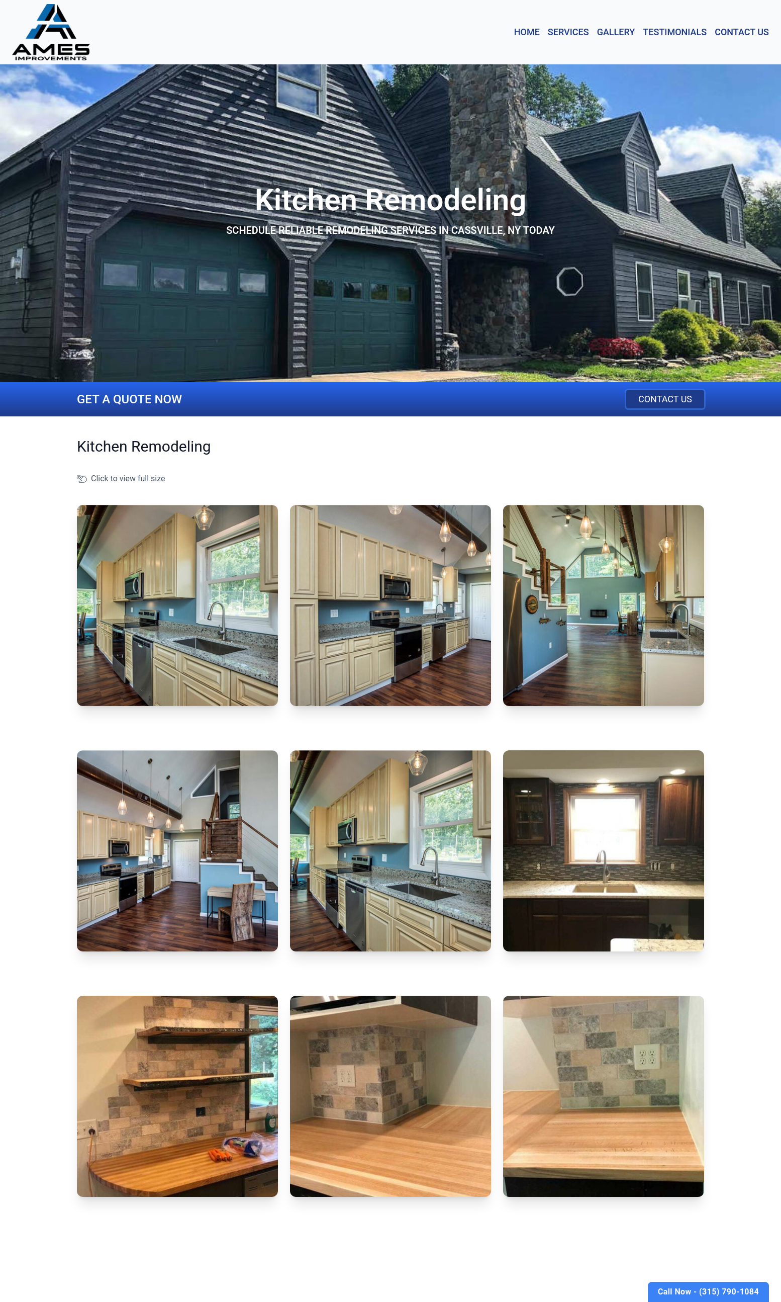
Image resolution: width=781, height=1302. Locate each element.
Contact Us (742, 32)
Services (568, 32)
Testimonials (675, 32)
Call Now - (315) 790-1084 (708, 1291)
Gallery (616, 32)
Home (527, 32)
